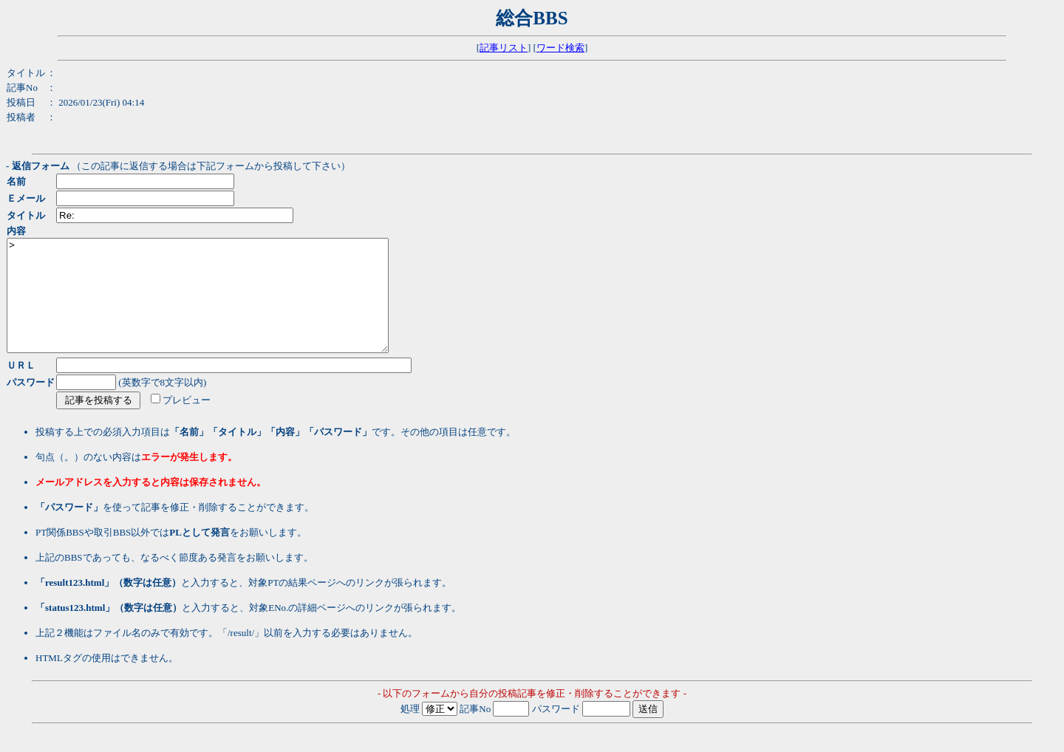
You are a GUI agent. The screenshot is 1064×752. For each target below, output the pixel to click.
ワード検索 (560, 47)
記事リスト (504, 47)
